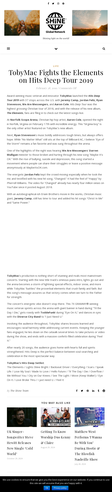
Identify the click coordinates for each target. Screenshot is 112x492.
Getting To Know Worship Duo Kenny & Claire (56, 437)
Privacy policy (60, 488)
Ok (46, 488)
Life (56, 66)
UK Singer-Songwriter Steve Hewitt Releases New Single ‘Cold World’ (20, 443)
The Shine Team (19, 390)
